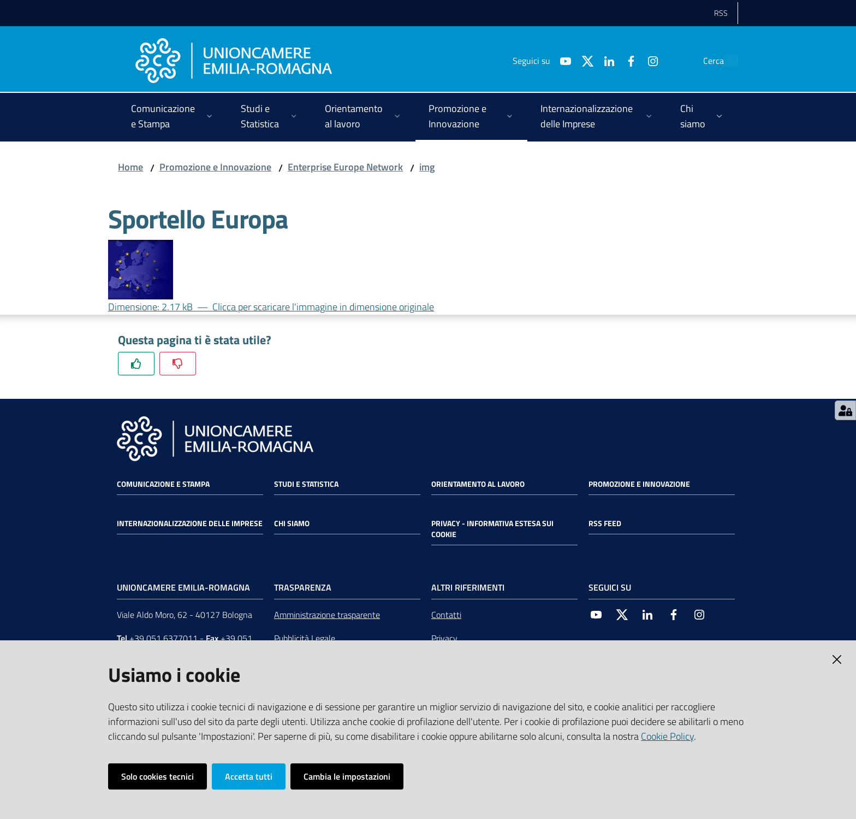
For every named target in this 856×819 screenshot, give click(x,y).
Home (130, 167)
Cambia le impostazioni (347, 776)
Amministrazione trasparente (327, 614)
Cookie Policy (667, 736)
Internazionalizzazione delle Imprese (190, 523)
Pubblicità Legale (304, 638)
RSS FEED (604, 523)
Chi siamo (292, 523)
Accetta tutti (248, 776)
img (427, 167)
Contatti (446, 614)
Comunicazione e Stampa (163, 484)
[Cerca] (725, 61)
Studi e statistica (306, 484)
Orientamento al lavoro (478, 484)
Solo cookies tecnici (157, 776)
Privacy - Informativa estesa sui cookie (492, 529)
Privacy (444, 638)
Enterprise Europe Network (345, 167)
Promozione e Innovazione (215, 167)
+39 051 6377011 (163, 638)
